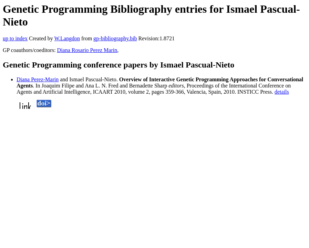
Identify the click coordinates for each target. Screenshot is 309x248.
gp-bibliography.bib (115, 38)
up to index (15, 38)
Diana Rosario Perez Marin (87, 50)
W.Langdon (67, 38)
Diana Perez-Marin (38, 79)
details (282, 92)
